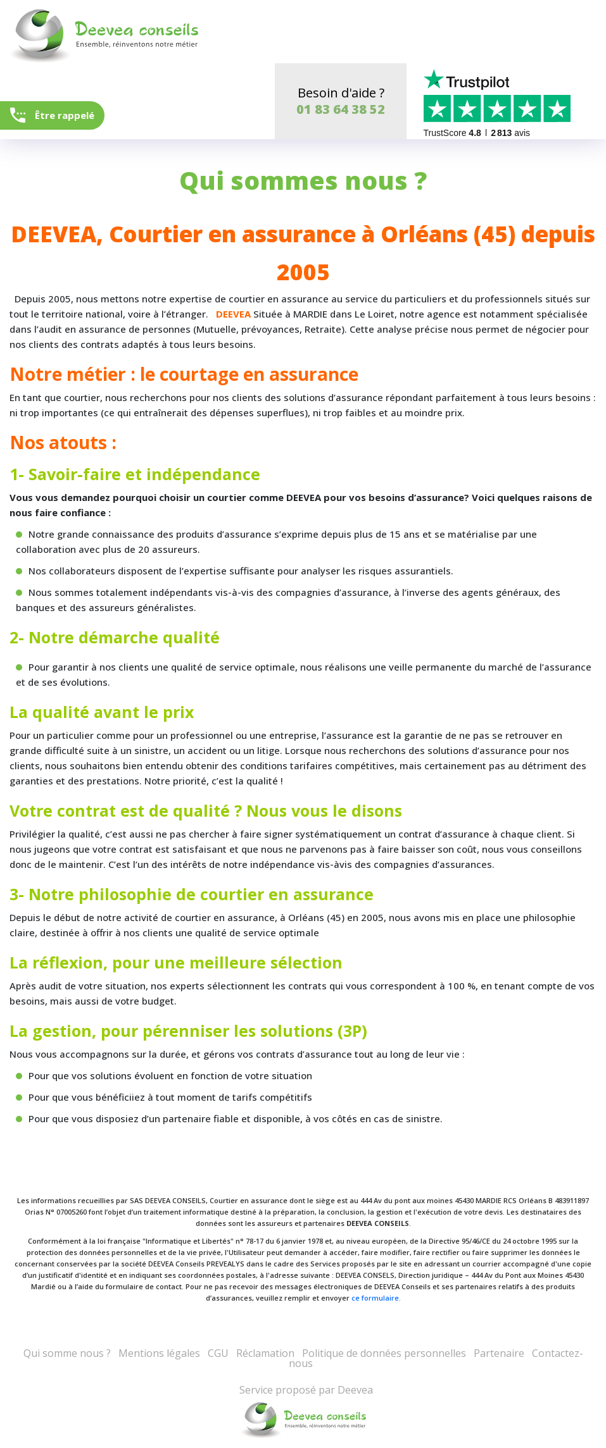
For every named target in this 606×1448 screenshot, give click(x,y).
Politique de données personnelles (384, 1353)
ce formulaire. (376, 1298)
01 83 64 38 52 (340, 109)
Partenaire (499, 1353)
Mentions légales (159, 1353)
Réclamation (265, 1353)
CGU (218, 1353)
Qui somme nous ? (67, 1353)
